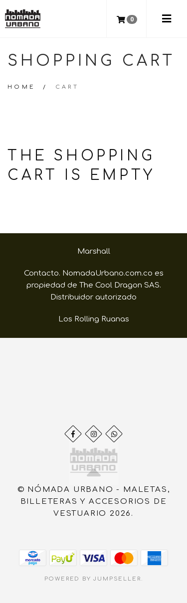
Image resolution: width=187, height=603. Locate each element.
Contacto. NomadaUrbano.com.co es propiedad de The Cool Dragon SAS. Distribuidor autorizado (94, 285)
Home (21, 87)
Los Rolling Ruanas (93, 319)
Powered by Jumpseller (92, 579)
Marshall (93, 251)
